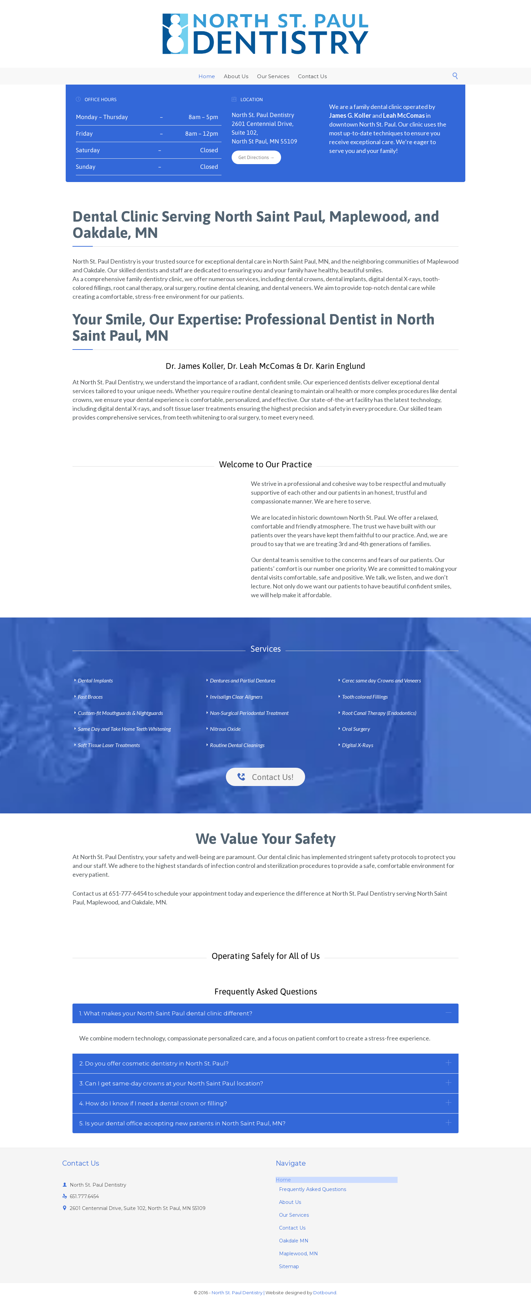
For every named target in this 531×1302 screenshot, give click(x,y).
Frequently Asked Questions (312, 1189)
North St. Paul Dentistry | (238, 1292)
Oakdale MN (294, 1241)
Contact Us (292, 1228)
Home (283, 1180)
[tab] (265, 1013)
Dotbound (324, 1292)
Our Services (294, 1215)
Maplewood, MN (298, 1254)
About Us (290, 1202)
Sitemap (289, 1266)
